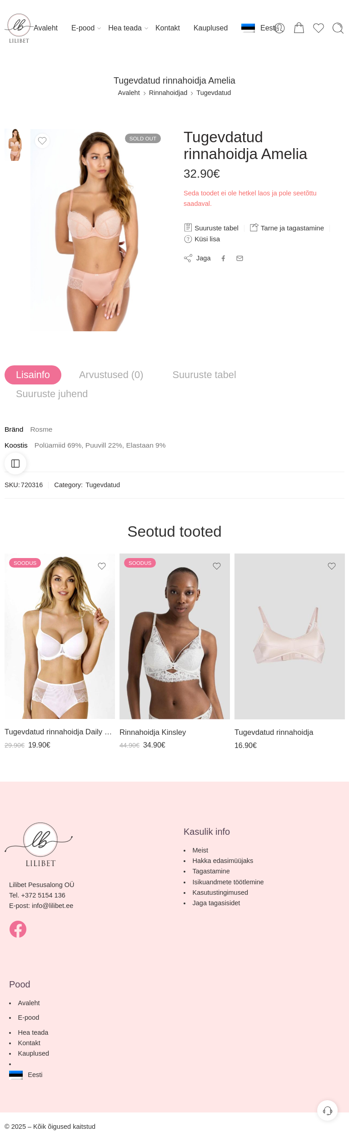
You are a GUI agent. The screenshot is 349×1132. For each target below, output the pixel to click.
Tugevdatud (213, 92)
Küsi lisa (202, 239)
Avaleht (46, 28)
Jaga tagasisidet (216, 903)
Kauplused (211, 28)
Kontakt (167, 28)
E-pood (83, 28)
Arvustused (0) (111, 374)
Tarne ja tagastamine (287, 227)
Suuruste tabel (211, 227)
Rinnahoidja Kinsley (153, 732)
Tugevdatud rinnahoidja (273, 732)
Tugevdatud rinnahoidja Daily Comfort (60, 732)
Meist (201, 850)
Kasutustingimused (221, 892)
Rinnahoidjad (168, 92)
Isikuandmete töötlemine (228, 882)
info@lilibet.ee (52, 905)
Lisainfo (33, 374)
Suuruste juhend (52, 393)
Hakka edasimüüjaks (223, 860)
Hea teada (125, 28)
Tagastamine (211, 871)
